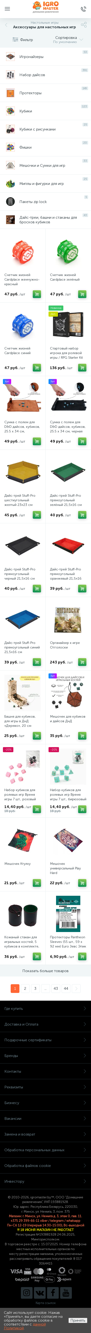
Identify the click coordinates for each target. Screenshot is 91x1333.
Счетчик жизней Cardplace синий (17, 350)
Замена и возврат (45, 1134)
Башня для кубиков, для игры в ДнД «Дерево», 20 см (20, 721)
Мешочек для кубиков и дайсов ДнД (67, 718)
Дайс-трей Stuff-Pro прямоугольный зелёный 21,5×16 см (66, 500)
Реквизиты (45, 1087)
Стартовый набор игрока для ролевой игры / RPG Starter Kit (66, 353)
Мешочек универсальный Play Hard (65, 868)
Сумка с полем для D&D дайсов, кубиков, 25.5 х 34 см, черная (68, 426)
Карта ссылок (46, 1303)
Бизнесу (45, 1102)
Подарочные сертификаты (45, 1040)
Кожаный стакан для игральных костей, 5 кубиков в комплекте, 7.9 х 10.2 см (21, 944)
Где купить (45, 1008)
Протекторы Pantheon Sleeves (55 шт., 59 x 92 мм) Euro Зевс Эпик (68, 941)
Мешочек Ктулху (17, 864)
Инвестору (45, 1181)
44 (66, 988)
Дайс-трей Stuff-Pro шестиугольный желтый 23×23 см (19, 500)
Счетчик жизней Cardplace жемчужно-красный (22, 279)
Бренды (45, 1055)
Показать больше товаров (45, 971)
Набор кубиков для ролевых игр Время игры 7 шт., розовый (20, 794)
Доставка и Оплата (45, 1024)
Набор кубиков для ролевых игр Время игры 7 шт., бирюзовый (68, 794)
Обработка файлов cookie (45, 1165)
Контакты (45, 1071)
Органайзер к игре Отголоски (65, 645)
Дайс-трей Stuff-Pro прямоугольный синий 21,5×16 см (22, 647)
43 (56, 988)
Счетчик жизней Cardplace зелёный (65, 277)
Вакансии (45, 1118)
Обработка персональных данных (45, 1150)
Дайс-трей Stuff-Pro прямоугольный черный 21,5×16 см (19, 574)
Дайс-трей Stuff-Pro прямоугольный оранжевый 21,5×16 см (66, 576)
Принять (77, 1320)
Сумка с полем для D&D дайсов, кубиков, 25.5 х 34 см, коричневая (22, 429)
